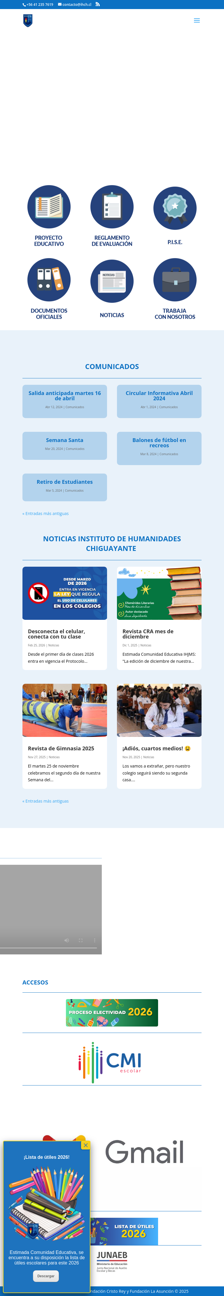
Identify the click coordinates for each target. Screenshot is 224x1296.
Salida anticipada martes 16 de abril (65, 395)
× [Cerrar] (85, 1145)
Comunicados (75, 407)
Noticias (53, 645)
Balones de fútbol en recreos (159, 442)
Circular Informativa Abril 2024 (159, 395)
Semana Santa (64, 439)
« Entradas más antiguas (45, 513)
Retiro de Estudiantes (65, 481)
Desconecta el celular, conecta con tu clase (56, 634)
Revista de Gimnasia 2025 (61, 748)
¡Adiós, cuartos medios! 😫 (157, 748)
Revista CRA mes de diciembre (148, 634)
